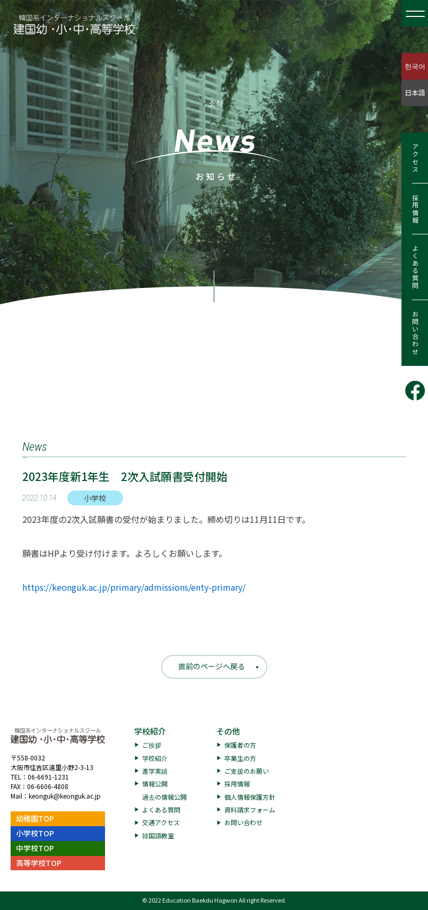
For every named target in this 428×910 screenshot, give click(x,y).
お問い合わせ (415, 333)
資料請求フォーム (249, 809)
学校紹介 (150, 731)
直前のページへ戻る (211, 666)
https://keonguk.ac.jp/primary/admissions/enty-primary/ (134, 587)
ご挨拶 (151, 744)
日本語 (415, 93)
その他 (228, 731)
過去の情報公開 (164, 796)
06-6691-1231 (48, 776)
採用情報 (415, 209)
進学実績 (155, 770)
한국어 (415, 66)
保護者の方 (240, 744)
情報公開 (155, 783)
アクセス (415, 158)
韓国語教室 (158, 835)
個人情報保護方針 (249, 796)
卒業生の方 (240, 758)
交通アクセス (161, 822)
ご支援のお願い (246, 770)
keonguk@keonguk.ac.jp (65, 795)
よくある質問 (415, 267)
